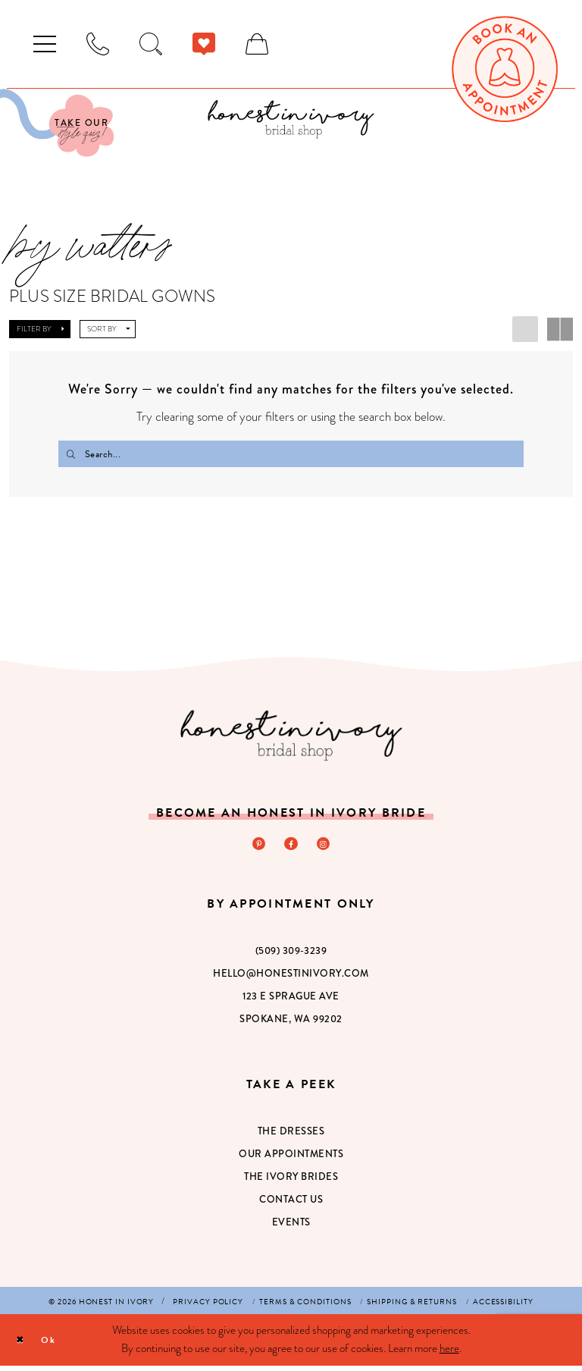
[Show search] (150, 44)
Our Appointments (291, 1160)
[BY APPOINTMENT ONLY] (97, 44)
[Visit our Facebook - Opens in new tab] (291, 847)
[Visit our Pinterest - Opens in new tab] (255, 847)
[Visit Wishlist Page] (203, 44)
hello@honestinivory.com (291, 979)
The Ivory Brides (291, 1182)
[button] (44, 44)
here (449, 1353)
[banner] (291, 119)
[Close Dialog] (23, 1345)
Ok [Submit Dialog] (58, 1344)
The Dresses (291, 1137)
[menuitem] (44, 44)
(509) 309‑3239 (291, 956)
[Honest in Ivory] (291, 737)
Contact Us (291, 1205)
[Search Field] (291, 454)
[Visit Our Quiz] (57, 123)
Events (291, 1228)
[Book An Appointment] (505, 69)
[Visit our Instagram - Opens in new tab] (326, 847)
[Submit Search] (72, 454)
